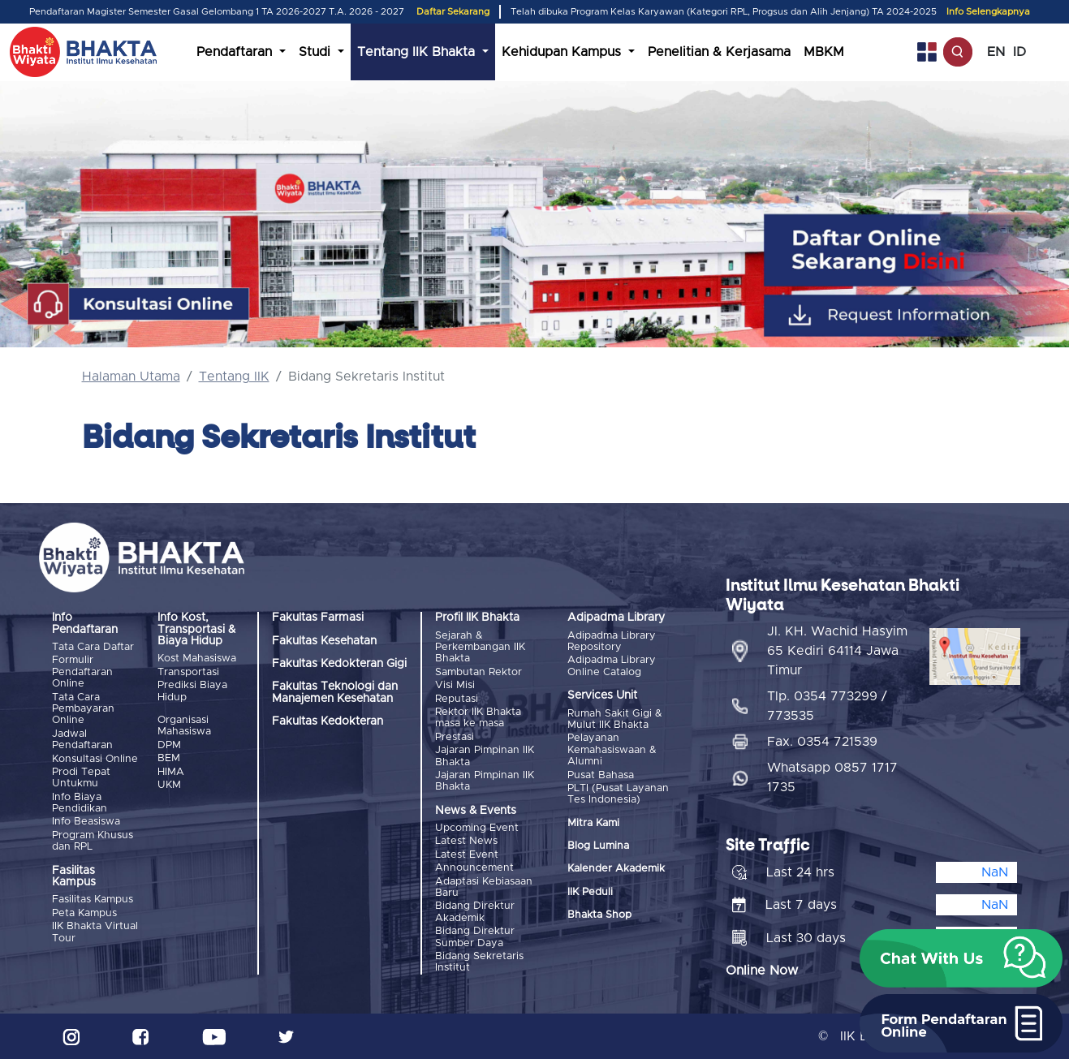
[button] (961, 958)
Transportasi (188, 672)
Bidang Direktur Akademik (475, 912)
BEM (168, 758)
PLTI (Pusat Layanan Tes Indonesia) (618, 794)
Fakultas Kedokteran (327, 721)
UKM (169, 785)
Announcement (474, 868)
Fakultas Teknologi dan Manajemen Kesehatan (335, 692)
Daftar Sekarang (452, 11)
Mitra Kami (593, 823)
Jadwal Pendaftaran (82, 740)
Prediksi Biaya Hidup (192, 691)
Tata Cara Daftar (93, 647)
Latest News (466, 841)
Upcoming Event (477, 828)
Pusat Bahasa (600, 775)
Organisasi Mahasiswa (184, 726)
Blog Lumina (598, 846)
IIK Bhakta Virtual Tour (95, 932)
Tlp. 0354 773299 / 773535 (827, 706)
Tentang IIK (234, 376)
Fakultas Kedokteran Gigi (339, 663)
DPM (169, 745)
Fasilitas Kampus (92, 899)
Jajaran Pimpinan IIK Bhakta (484, 756)
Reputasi (456, 699)
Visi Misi (455, 685)
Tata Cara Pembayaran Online (83, 709)
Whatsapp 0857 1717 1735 (832, 777)
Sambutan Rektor (478, 672)
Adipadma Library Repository (611, 641)
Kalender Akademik (616, 868)
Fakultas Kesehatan (324, 641)
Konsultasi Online (95, 759)
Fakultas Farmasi (318, 617)
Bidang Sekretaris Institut (479, 962)
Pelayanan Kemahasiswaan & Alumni (612, 750)
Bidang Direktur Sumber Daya (475, 937)
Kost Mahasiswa (196, 658)
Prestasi (454, 737)
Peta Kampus (84, 913)
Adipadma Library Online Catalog (611, 666)
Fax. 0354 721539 (822, 741)
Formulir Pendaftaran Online (82, 672)
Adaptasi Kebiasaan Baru (483, 887)
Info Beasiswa (86, 821)
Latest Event (466, 855)
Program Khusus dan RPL (92, 841)
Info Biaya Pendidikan (79, 803)
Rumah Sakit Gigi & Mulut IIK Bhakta (614, 719)
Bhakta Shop (599, 915)
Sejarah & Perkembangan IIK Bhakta (480, 648)
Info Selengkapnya (988, 11)
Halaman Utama (131, 376)
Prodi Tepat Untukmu (81, 778)
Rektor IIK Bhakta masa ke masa (478, 718)
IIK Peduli (590, 892)
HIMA (170, 772)
